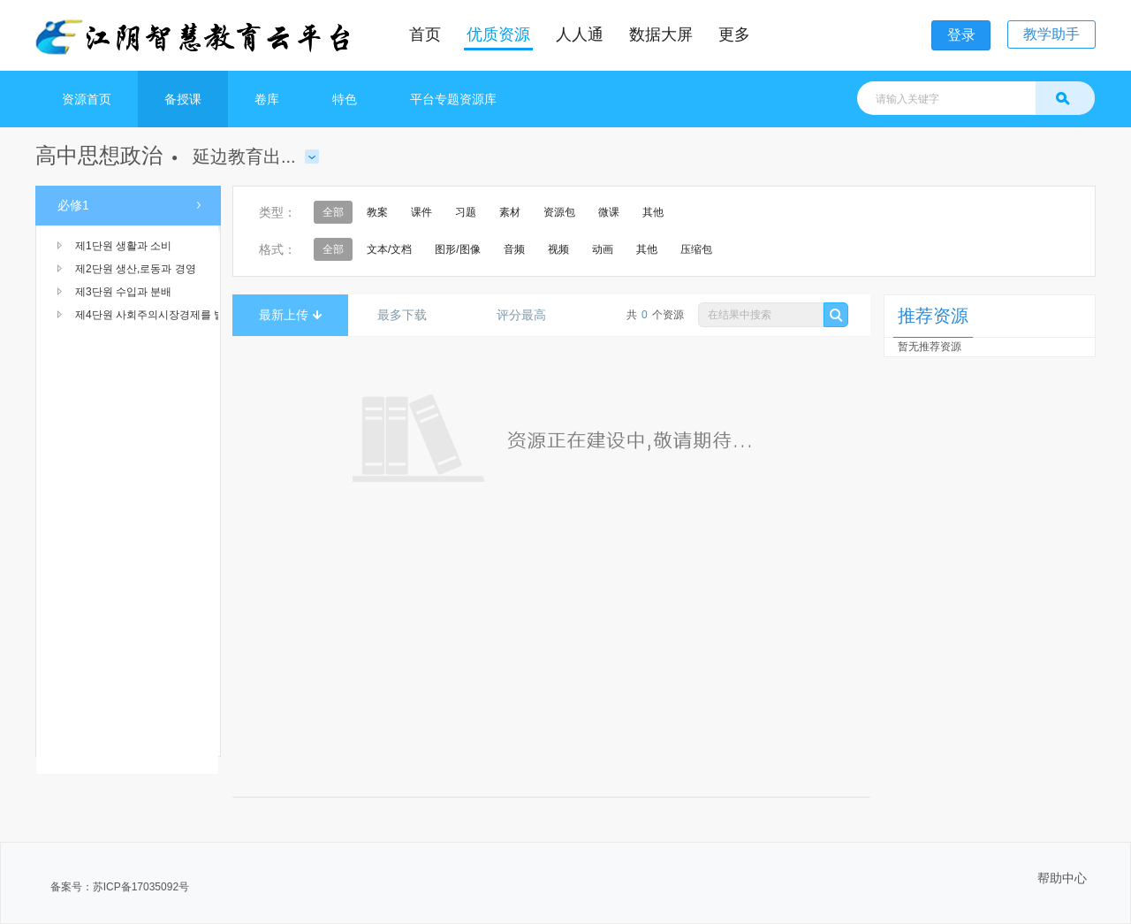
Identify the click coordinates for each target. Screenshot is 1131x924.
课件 (421, 212)
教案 (377, 212)
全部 (333, 212)
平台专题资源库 (453, 99)
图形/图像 (457, 249)
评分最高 (528, 315)
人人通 (579, 34)
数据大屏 (661, 34)
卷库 (266, 99)
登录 (961, 34)
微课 (608, 212)
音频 (514, 249)
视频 (558, 249)
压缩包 (696, 249)
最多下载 (408, 315)
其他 (653, 212)
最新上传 (290, 315)
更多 (734, 34)
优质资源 (498, 34)
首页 (425, 34)
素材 (509, 212)
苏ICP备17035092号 (141, 887)
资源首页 (86, 99)
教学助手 (1051, 34)
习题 (465, 212)
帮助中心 (1062, 878)
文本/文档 (389, 249)
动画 (602, 249)
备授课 (182, 99)
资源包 (559, 212)
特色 (344, 99)
